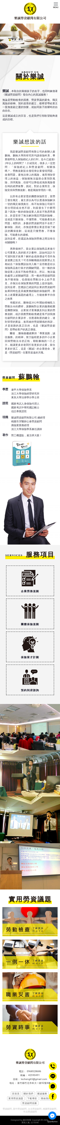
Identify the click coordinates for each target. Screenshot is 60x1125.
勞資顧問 (7, 1109)
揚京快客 (27, 1120)
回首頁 (16, 1093)
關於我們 (28, 1093)
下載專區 (32, 1098)
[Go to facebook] (52, 1116)
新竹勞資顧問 (20, 1109)
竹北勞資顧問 (30, 1111)
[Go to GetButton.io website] (52, 1122)
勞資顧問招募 (29, 1103)
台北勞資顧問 (34, 1109)
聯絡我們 (46, 1098)
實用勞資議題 (15, 1098)
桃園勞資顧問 (49, 1109)
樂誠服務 (42, 1093)
